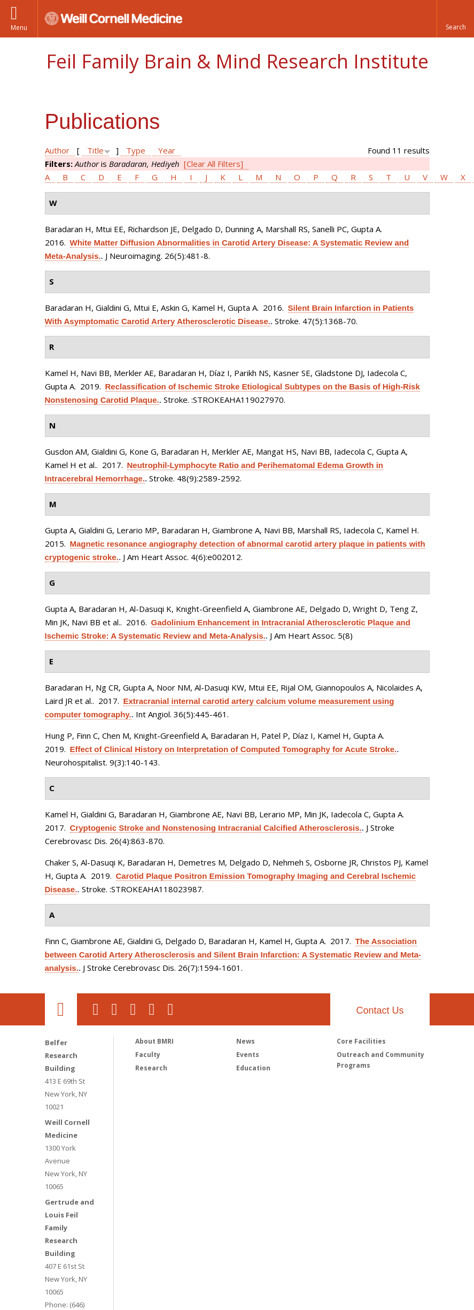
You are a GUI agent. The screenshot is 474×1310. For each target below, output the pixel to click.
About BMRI (154, 1041)
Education (253, 1067)
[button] (455, 18)
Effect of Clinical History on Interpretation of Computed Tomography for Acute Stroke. (233, 749)
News (245, 1041)
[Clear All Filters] (213, 163)
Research (151, 1067)
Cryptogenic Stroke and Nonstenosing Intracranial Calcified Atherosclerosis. (216, 827)
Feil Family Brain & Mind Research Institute (237, 61)
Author (57, 150)
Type (135, 150)
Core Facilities (361, 1041)
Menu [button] (19, 27)
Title (95, 150)
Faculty (147, 1054)
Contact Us (379, 1010)
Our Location (61, 1009)
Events (247, 1054)
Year (166, 150)
